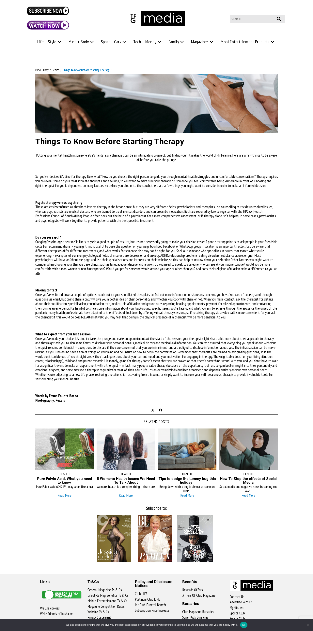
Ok (243, 624)
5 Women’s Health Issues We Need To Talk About (126, 480)
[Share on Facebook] (160, 410)
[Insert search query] (257, 19)
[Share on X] (153, 410)
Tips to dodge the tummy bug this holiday (187, 480)
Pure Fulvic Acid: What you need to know (64, 480)
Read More (64, 495)
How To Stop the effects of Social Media (248, 480)
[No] (308, 625)
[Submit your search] (281, 18)
